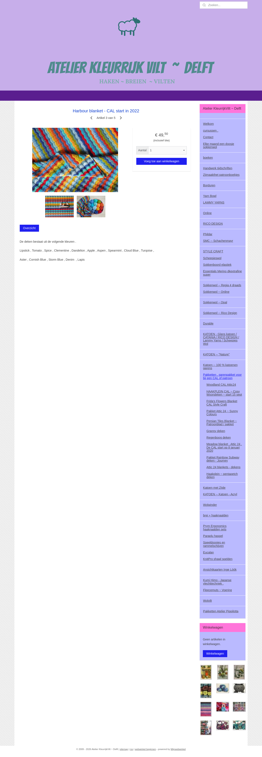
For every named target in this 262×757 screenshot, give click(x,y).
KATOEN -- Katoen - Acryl (220, 494)
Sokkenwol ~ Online (216, 291)
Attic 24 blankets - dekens (223, 467)
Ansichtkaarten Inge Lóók (220, 569)
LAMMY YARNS (213, 202)
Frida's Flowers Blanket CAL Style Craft (221, 402)
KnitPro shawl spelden (218, 559)
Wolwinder (210, 505)
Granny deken (215, 431)
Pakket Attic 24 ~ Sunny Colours (222, 412)
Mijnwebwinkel (178, 749)
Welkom (208, 123)
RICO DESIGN (213, 223)
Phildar (207, 234)
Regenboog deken (218, 437)
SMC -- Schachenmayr (218, 240)
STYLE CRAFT (213, 251)
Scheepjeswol (212, 258)
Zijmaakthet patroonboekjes (221, 174)
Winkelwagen (215, 653)
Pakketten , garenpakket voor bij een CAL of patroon (222, 376)
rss (131, 749)
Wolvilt (207, 600)
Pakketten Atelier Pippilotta (220, 611)
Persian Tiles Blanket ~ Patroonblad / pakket (221, 422)
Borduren (209, 185)
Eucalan (208, 552)
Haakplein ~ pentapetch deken (222, 475)
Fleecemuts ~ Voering (217, 590)
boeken (208, 157)
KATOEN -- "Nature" (216, 354)
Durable (208, 323)
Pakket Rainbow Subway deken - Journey (222, 459)
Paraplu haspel (213, 536)
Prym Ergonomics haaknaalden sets (214, 527)
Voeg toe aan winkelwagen (161, 161)
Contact (208, 137)
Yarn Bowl (209, 196)
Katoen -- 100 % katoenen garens (220, 366)
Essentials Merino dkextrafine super (222, 273)
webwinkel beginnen (145, 749)
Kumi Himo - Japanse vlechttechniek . (217, 581)
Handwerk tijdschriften (217, 168)
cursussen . (210, 130)
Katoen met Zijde (214, 487)
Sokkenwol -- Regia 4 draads (222, 285)
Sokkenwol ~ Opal (215, 302)
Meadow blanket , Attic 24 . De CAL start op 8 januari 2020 (224, 447)
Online (207, 213)
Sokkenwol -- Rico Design (220, 313)
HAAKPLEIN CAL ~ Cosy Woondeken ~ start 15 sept (224, 393)
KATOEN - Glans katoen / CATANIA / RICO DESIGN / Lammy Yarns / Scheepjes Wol (221, 338)
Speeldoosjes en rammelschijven (214, 544)
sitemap (124, 749)
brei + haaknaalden (216, 515)
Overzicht (29, 228)
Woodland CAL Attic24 (221, 384)
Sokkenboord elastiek (217, 264)
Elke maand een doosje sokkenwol (218, 145)
